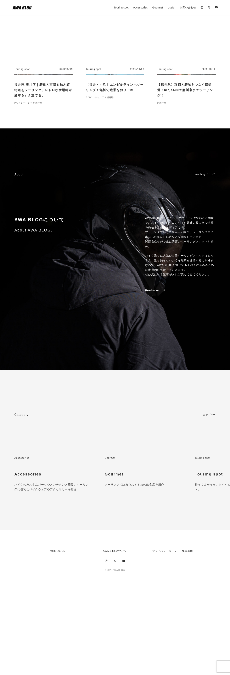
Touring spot (121, 7)
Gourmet (157, 7)
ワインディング (24, 139)
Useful (171, 7)
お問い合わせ (188, 7)
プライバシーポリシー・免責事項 (172, 635)
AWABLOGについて (115, 635)
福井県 (38, 139)
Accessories (140, 7)
